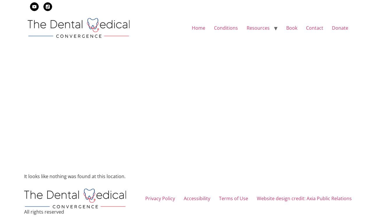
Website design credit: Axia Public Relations (304, 198)
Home (198, 28)
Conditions (226, 28)
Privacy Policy (160, 198)
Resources (258, 28)
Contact (314, 28)
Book (291, 28)
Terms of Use (233, 198)
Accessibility (197, 198)
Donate (340, 28)
